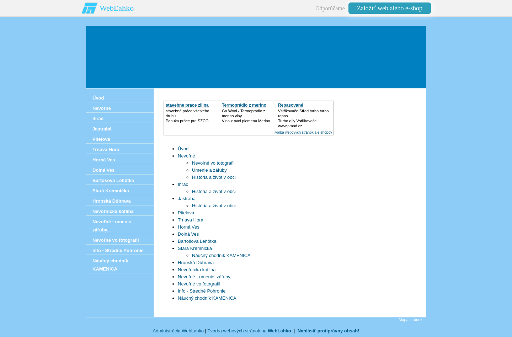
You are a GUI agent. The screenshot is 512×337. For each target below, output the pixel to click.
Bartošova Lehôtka (197, 241)
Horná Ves (188, 227)
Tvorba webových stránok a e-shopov (302, 132)
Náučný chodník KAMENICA (221, 255)
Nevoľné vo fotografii (199, 284)
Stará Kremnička (195, 248)
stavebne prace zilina (187, 105)
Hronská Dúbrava (196, 262)
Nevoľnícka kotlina (196, 269)
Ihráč (183, 184)
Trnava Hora (190, 220)
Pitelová (186, 212)
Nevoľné (186, 156)
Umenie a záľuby (209, 170)
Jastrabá (187, 198)
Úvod (183, 148)
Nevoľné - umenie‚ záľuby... (206, 276)
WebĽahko (117, 8)
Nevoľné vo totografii (213, 163)
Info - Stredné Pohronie (201, 291)
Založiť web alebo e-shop (389, 8)
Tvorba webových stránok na (249, 330)
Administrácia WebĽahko (178, 330)
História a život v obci (214, 177)
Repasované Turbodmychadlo (295, 108)
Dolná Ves (188, 234)
